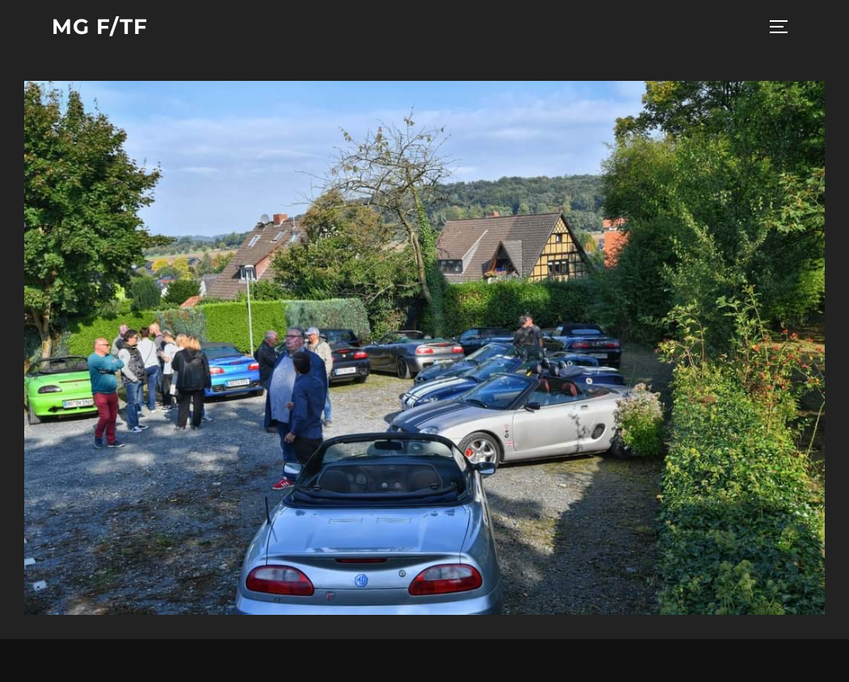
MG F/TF (100, 27)
